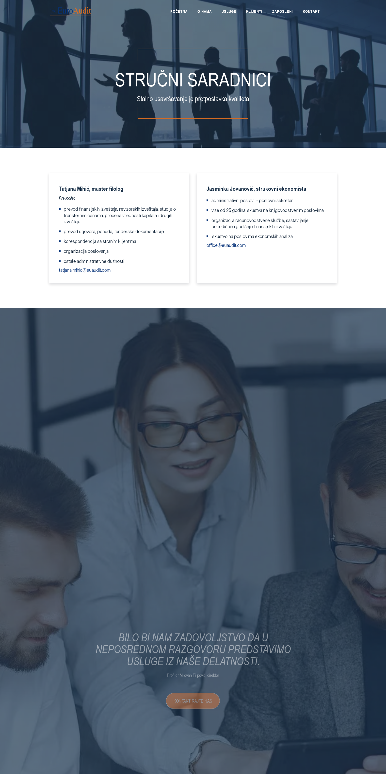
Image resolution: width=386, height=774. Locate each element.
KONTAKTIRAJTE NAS (193, 708)
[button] (282, 11)
